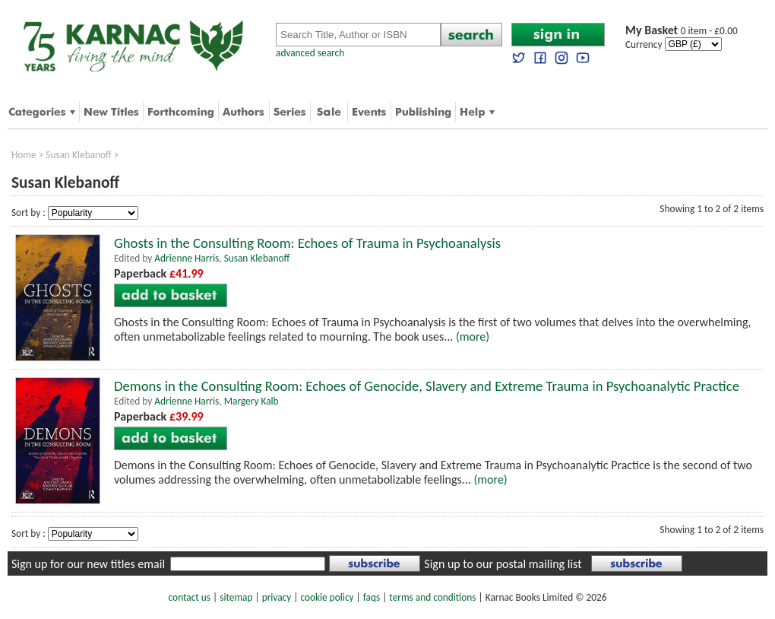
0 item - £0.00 (681, 30)
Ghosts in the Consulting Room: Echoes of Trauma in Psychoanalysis (307, 243)
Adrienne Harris (186, 258)
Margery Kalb (251, 401)
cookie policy (326, 597)
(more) (472, 336)
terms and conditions (432, 597)
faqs (371, 597)
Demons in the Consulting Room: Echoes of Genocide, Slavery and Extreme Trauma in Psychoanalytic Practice (426, 386)
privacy (277, 597)
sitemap (236, 597)
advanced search (310, 52)
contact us (189, 597)
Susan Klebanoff (79, 154)
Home (23, 154)
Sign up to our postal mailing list (502, 564)
